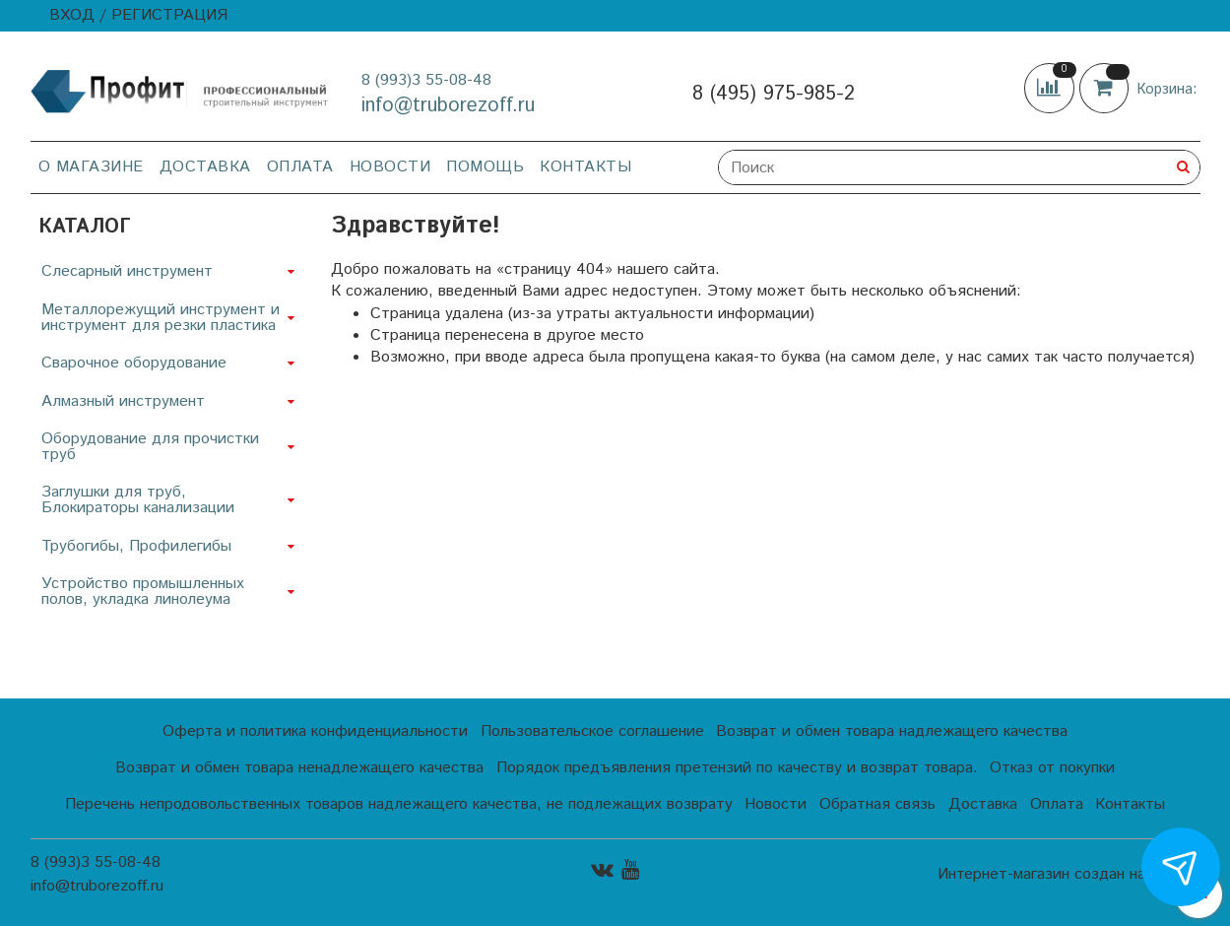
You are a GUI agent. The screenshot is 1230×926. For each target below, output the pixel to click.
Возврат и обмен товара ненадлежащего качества (299, 768)
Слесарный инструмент (127, 271)
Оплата (300, 167)
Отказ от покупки (1052, 768)
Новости (390, 167)
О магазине (91, 167)
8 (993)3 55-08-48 (426, 80)
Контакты (585, 167)
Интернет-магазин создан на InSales (1068, 875)
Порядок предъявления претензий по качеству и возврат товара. (737, 768)
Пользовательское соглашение (592, 731)
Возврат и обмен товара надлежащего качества (892, 731)
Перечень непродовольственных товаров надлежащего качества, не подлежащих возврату (399, 804)
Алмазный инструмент (123, 401)
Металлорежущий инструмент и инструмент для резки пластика (160, 317)
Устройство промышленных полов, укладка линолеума (142, 591)
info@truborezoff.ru (448, 106)
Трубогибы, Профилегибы (136, 546)
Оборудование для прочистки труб (150, 447)
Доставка (205, 167)
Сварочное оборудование (134, 363)
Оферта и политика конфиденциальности (315, 731)
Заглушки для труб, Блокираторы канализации (137, 500)
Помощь (485, 167)
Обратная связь (877, 804)
